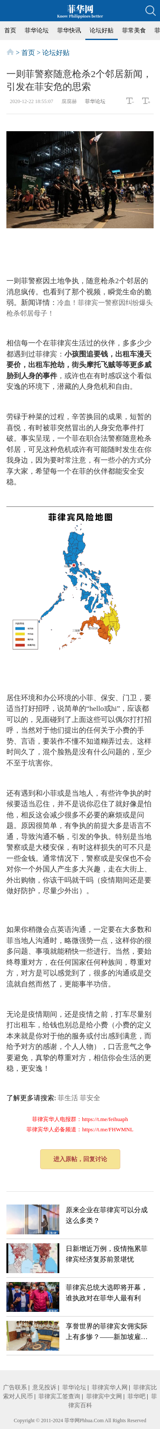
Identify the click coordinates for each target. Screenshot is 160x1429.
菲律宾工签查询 (59, 1396)
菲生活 (68, 1097)
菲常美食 (134, 30)
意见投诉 (44, 1387)
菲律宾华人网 (110, 1387)
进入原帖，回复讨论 (80, 1159)
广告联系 (15, 1387)
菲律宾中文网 (104, 1396)
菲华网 (72, 1420)
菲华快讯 (69, 30)
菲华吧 (136, 1396)
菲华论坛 (37, 30)
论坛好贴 (101, 30)
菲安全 (90, 1097)
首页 (10, 30)
